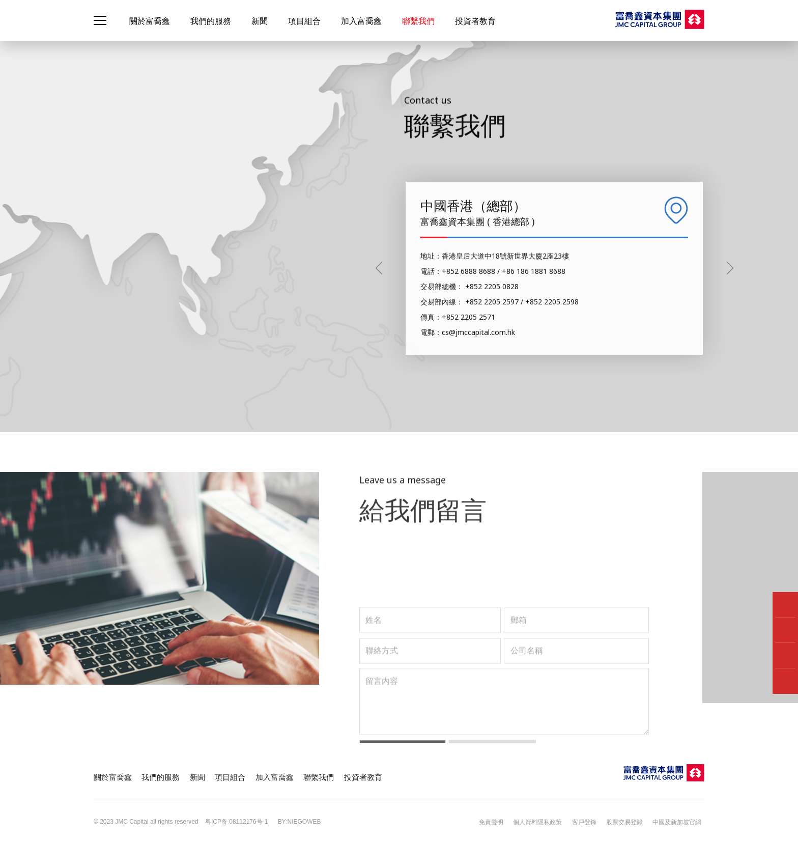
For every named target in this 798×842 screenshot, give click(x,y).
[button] (730, 418)
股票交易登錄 (630, 822)
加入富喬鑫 (361, 20)
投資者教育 (475, 20)
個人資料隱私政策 (550, 822)
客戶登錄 (593, 822)
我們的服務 (210, 20)
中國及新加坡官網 (680, 822)
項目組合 (304, 20)
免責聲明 (507, 822)
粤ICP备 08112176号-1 (236, 821)
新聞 (259, 20)
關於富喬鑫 (149, 20)
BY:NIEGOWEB (296, 821)
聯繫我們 (418, 20)
